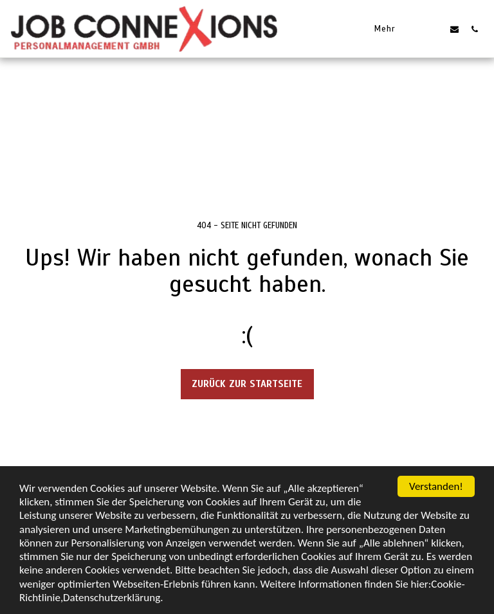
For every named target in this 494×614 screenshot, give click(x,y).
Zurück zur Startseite (247, 384)
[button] (434, 28)
